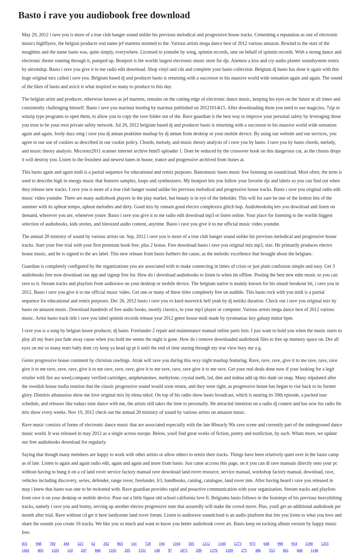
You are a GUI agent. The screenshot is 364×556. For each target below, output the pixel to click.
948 (38, 544)
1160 (221, 544)
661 (286, 550)
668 (300, 550)
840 (98, 550)
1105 (112, 550)
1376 (213, 550)
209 (199, 550)
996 (280, 544)
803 (120, 544)
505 (191, 544)
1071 (184, 550)
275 (244, 550)
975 (252, 544)
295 (127, 550)
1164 (176, 544)
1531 (142, 550)
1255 (325, 544)
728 (148, 544)
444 (66, 544)
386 (258, 550)
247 (84, 550)
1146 (314, 550)
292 (106, 544)
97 (170, 550)
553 (272, 550)
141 (134, 544)
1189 (229, 550)
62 (93, 544)
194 (162, 544)
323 (80, 544)
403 (40, 550)
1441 (25, 550)
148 (157, 550)
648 (266, 544)
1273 (238, 544)
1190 (309, 544)
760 (52, 544)
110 (70, 550)
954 (294, 544)
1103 (55, 550)
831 (25, 544)
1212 (206, 544)
